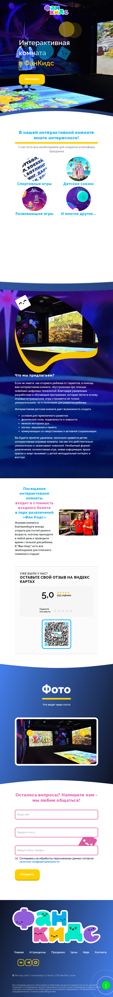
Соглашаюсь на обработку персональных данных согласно (56, 860)
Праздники (58, 952)
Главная (19, 952)
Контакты (101, 952)
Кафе (86, 952)
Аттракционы (37, 952)
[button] (58, 592)
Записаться (31, 79)
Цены (74, 952)
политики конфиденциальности (39, 861)
